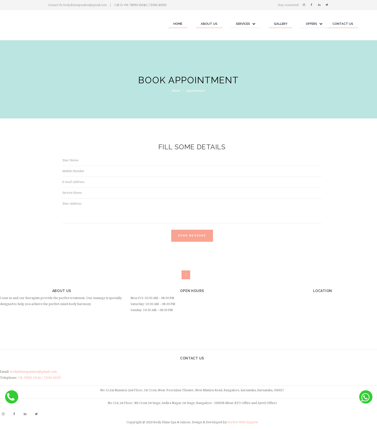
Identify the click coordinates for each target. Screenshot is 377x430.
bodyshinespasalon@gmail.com (33, 371)
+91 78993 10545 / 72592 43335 (145, 5)
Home (177, 24)
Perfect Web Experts (242, 422)
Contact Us (343, 24)
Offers (314, 24)
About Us (209, 24)
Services (245, 24)
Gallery (281, 24)
